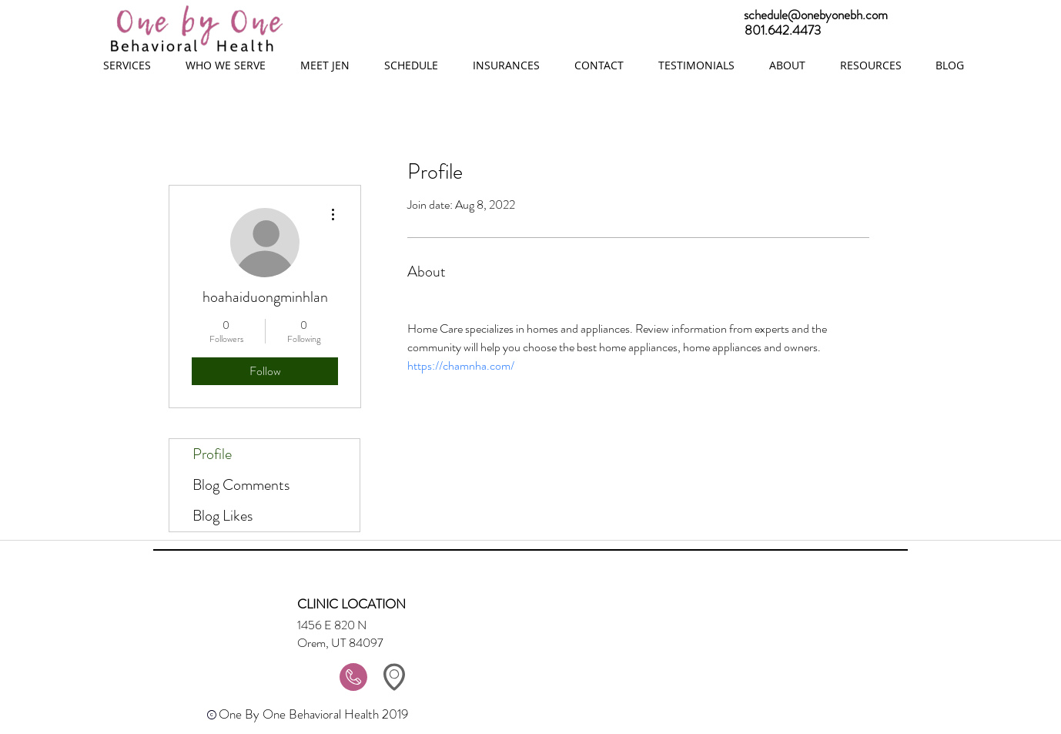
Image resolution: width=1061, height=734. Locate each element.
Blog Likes (222, 515)
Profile (212, 454)
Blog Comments (241, 485)
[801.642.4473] (895, 30)
